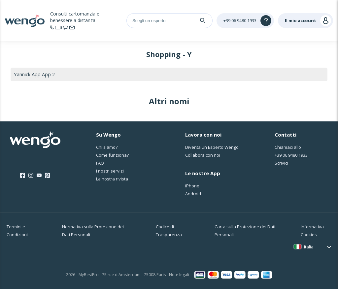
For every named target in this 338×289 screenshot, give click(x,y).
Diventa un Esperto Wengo (212, 147)
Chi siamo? (107, 147)
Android (193, 194)
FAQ (100, 163)
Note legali (179, 274)
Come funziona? (112, 155)
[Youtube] (39, 176)
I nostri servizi (110, 171)
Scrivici (281, 163)
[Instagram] (30, 176)
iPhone (192, 186)
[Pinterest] (47, 176)
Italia (309, 247)
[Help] (245, 20)
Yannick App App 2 (34, 74)
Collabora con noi (202, 155)
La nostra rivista (112, 179)
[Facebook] (22, 176)
